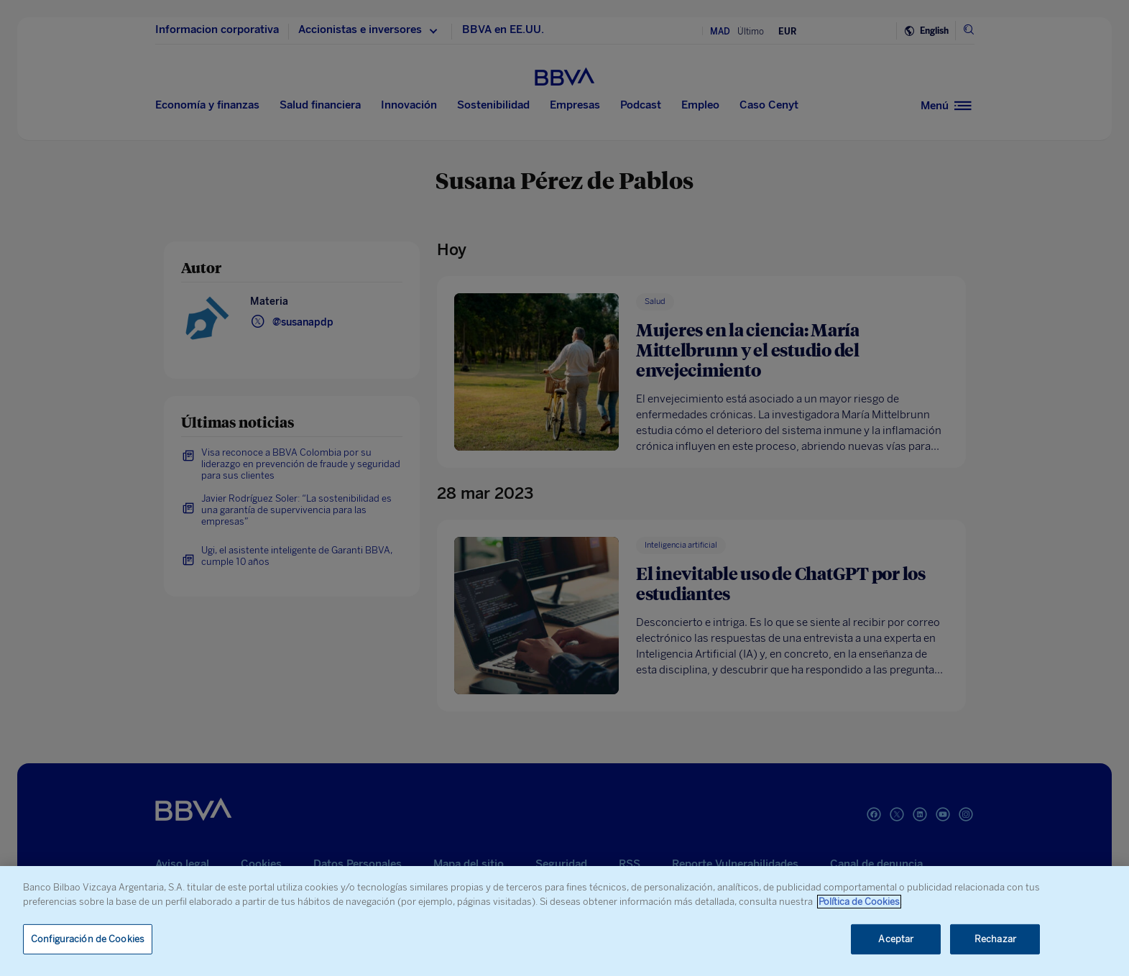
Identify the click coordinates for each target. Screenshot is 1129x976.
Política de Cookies (859, 901)
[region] (564, 921)
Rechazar (995, 939)
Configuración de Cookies (87, 939)
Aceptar (895, 939)
